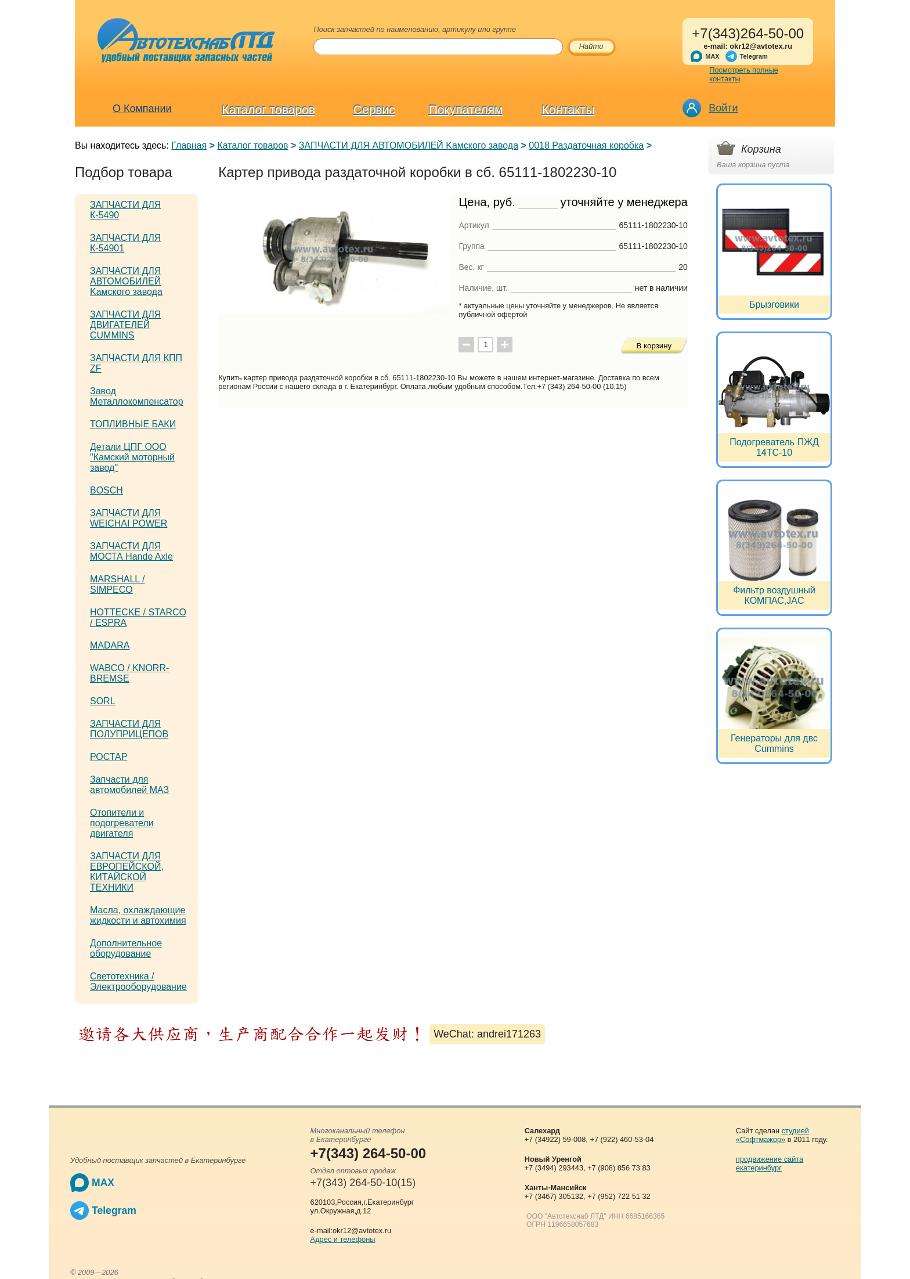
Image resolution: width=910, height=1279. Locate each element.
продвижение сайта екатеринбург (769, 1163)
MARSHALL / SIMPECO (117, 584)
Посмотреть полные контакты (743, 74)
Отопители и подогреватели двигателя (122, 823)
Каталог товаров (268, 109)
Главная (189, 145)
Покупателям (466, 109)
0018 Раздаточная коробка (586, 145)
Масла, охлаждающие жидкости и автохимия (138, 915)
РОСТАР (108, 757)
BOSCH (106, 490)
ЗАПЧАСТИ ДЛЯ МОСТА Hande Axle (131, 551)
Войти (723, 108)
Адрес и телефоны (342, 1239)
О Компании (142, 108)
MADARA (109, 645)
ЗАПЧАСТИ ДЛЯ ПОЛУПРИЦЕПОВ (129, 729)
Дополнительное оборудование (126, 948)
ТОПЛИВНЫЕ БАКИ (133, 424)
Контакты (568, 109)
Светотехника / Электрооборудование (138, 981)
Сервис (374, 109)
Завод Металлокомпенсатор (136, 396)
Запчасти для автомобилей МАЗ (129, 784)
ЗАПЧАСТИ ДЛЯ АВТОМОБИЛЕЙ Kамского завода (408, 145)
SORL (102, 701)
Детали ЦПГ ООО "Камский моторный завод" (132, 457)
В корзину (653, 345)
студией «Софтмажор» (772, 1135)
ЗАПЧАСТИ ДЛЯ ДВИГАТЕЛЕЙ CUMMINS (125, 324)
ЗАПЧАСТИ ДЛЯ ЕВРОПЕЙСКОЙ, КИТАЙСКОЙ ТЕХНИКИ (127, 871)
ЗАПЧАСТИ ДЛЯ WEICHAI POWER (128, 518)
